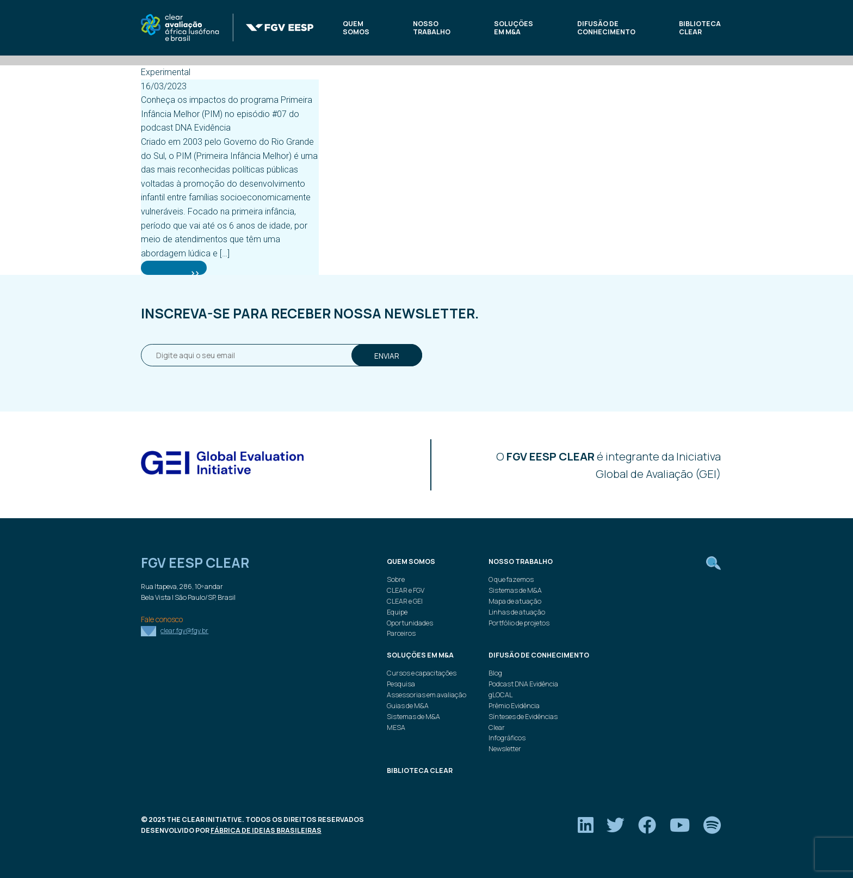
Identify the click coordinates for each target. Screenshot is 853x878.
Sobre (396, 579)
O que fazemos (511, 579)
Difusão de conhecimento (606, 28)
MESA (396, 727)
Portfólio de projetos (519, 623)
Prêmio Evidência (514, 705)
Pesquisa (401, 684)
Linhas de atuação (517, 612)
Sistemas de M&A (515, 590)
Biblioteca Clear (700, 28)
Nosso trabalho (431, 28)
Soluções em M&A (513, 28)
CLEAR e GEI (405, 601)
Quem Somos (356, 28)
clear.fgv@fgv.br (184, 630)
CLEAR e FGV (405, 590)
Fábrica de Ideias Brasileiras (266, 830)
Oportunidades (410, 623)
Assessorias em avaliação (426, 694)
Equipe (397, 612)
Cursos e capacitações (421, 673)
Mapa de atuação (515, 601)
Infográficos (507, 737)
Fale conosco (162, 619)
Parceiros (401, 633)
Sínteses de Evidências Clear (523, 722)
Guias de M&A (408, 705)
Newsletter (505, 748)
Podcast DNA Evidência (523, 684)
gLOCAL (500, 694)
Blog (495, 673)
